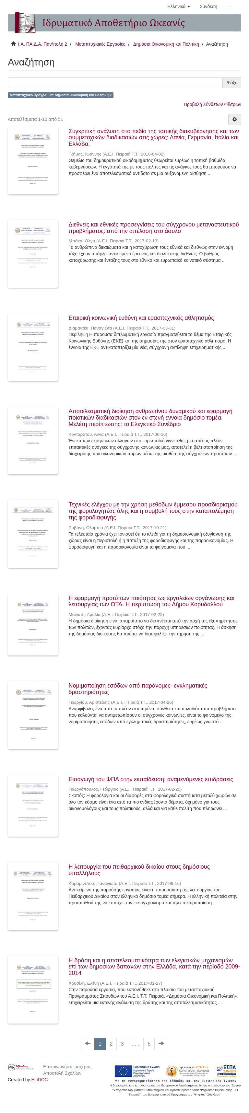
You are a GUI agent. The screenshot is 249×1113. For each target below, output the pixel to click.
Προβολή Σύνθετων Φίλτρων (212, 104)
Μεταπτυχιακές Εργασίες (100, 44)
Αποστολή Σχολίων (62, 1073)
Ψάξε (232, 82)
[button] (178, 6)
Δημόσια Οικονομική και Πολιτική (166, 44)
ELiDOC (39, 1079)
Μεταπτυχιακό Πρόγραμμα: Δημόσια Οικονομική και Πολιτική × (61, 95)
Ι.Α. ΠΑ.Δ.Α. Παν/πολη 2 (42, 44)
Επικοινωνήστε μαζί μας (67, 1066)
